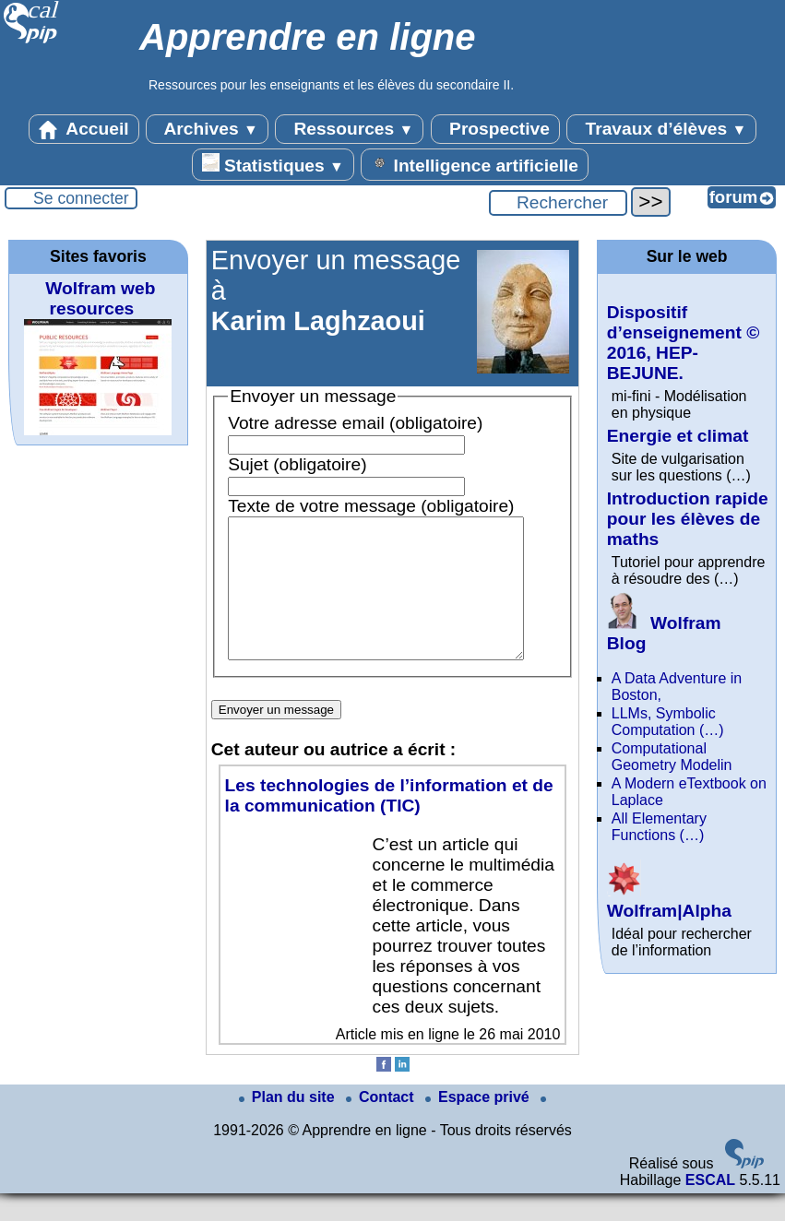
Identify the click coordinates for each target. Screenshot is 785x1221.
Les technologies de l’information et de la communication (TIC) (389, 823)
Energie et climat (678, 435)
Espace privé (479, 1124)
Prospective (495, 129)
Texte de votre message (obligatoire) (371, 506)
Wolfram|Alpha (669, 900)
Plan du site (289, 1124)
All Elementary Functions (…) (659, 827)
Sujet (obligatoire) (297, 464)
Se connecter (81, 198)
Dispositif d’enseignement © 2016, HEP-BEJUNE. (683, 342)
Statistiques (273, 164)
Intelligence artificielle (474, 164)
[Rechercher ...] (558, 203)
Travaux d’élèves (661, 129)
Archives (207, 129)
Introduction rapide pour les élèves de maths (687, 519)
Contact (382, 1124)
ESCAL (710, 1207)
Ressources (349, 129)
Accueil (84, 129)
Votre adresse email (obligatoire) (355, 423)
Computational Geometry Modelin (672, 757)
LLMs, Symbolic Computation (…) (668, 721)
